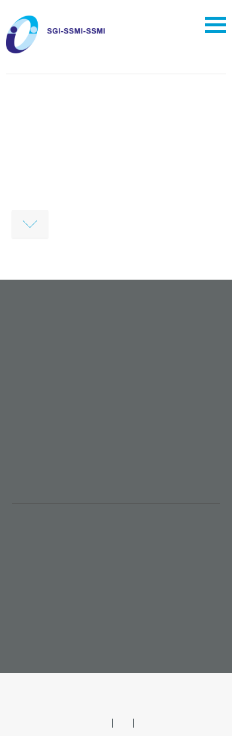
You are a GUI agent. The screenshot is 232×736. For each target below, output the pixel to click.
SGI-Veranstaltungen (70, 574)
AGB (41, 685)
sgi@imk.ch (48, 479)
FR (144, 723)
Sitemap (196, 685)
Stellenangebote (58, 550)
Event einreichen (58, 622)
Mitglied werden (57, 526)
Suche (122, 698)
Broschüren (45, 598)
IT (123, 723)
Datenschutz (144, 685)
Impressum (85, 685)
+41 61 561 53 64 (57, 466)
